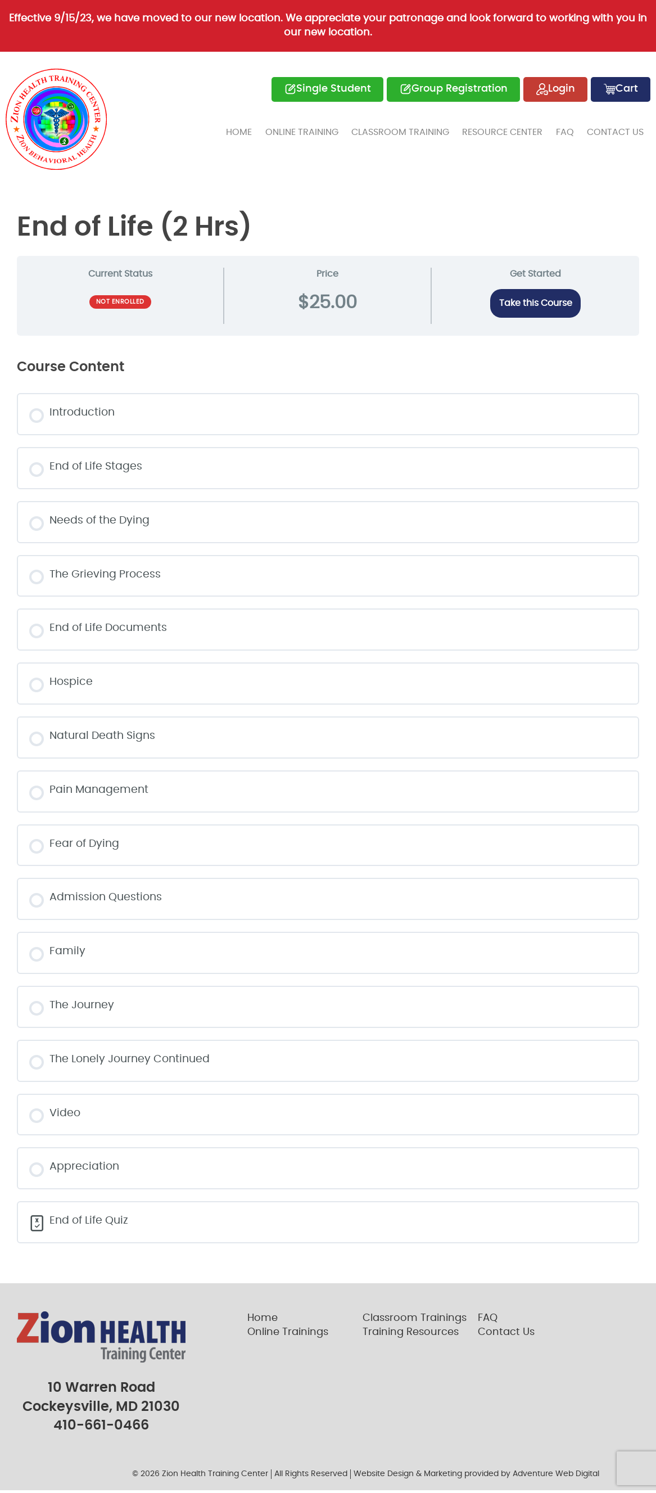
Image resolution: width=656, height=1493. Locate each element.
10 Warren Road (101, 1391)
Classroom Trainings (415, 1322)
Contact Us (616, 129)
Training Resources (411, 1336)
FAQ (568, 129)
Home (250, 129)
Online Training (310, 129)
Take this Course (535, 302)
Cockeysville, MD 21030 (101, 1410)
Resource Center (507, 129)
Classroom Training (407, 129)
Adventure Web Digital (556, 1477)
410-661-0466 (101, 1429)
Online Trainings (287, 1336)
